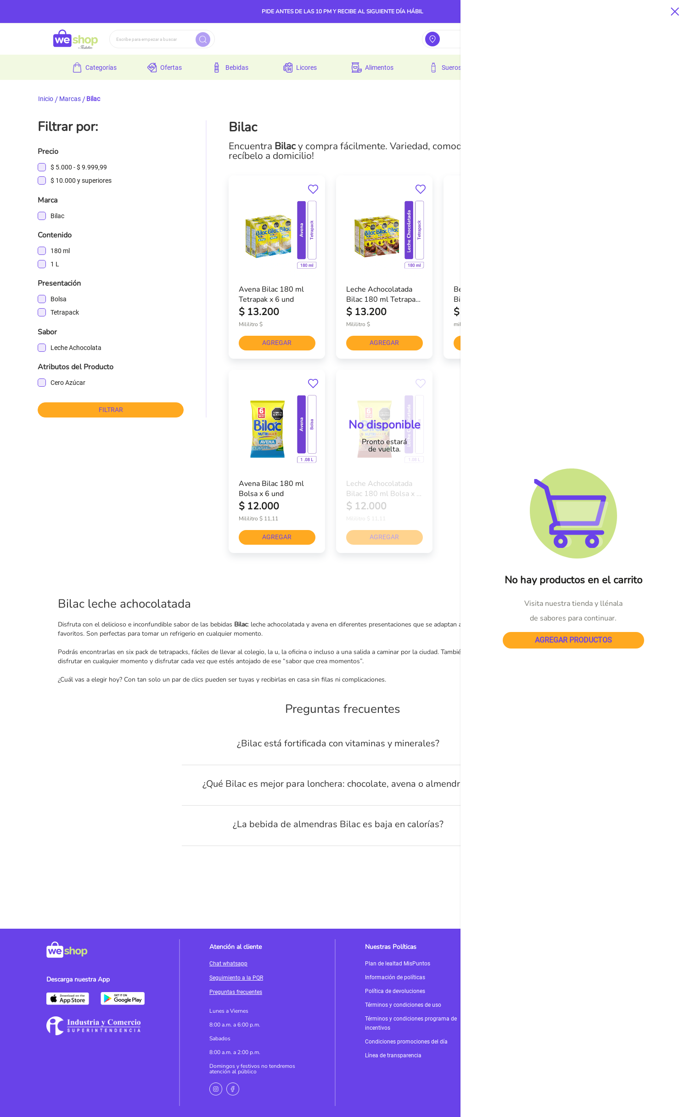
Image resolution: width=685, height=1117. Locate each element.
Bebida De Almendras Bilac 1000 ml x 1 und (490, 294)
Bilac (57, 216)
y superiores (81, 181)
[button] (313, 189)
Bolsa (59, 299)
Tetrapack (65, 312)
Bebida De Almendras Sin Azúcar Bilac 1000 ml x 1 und (597, 294)
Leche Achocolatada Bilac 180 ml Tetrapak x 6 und (382, 294)
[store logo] (75, 39)
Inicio (45, 98)
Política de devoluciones (395, 991)
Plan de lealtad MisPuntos (397, 963)
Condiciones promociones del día (406, 1041)
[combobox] (162, 39)
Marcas (70, 98)
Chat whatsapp (228, 963)
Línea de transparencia (393, 1055)
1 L (55, 264)
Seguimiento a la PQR (236, 978)
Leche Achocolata (76, 347)
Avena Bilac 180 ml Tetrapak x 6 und (271, 294)
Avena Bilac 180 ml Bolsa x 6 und (271, 488)
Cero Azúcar (68, 382)
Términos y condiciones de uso (403, 1005)
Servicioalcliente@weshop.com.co (562, 972)
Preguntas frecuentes (235, 992)
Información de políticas (395, 977)
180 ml (60, 250)
